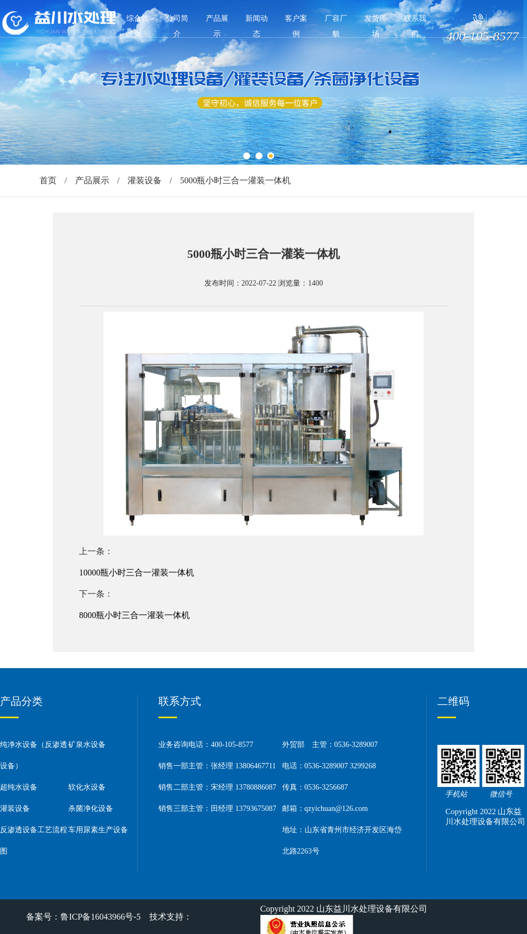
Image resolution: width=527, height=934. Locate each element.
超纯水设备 (18, 787)
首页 (48, 180)
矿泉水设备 (87, 745)
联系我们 (415, 26)
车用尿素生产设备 (98, 830)
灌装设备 (144, 180)
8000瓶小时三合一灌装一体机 (134, 615)
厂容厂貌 (336, 26)
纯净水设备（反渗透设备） (33, 755)
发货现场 (375, 26)
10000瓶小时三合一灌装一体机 (136, 572)
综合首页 (137, 26)
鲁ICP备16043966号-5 (100, 916)
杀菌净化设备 (90, 809)
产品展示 (217, 26)
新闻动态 (256, 26)
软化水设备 (87, 787)
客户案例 (296, 26)
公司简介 (177, 26)
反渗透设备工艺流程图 (33, 840)
